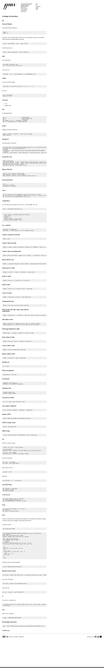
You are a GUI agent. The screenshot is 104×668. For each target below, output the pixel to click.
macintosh (38, 6)
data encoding (24, 9)
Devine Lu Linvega (13, 663)
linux (37, 9)
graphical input (24, 6)
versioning (23, 11)
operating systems (25, 5)
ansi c (8, 657)
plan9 (37, 7)
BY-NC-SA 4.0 (90, 663)
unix (37, 3)
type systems (24, 10)
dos (36, 5)
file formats (23, 7)
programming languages (26, 3)
